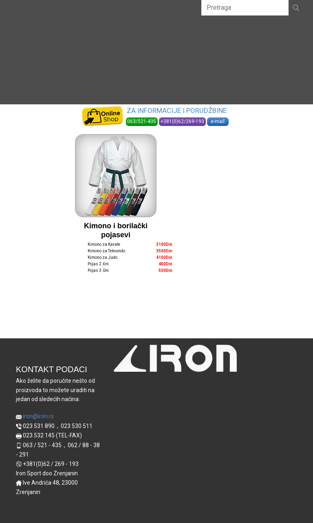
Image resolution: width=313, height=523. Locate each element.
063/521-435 (141, 121)
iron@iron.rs (35, 416)
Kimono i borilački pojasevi (116, 230)
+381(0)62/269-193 (182, 121)
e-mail (218, 121)
